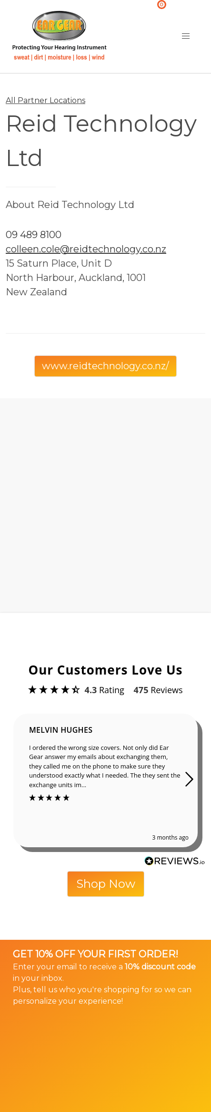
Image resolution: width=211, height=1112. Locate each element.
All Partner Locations (45, 100)
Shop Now (105, 884)
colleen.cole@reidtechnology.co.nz (86, 249)
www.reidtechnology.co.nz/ (105, 366)
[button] (185, 36)
